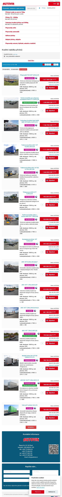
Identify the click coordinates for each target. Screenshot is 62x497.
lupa (50, 4)
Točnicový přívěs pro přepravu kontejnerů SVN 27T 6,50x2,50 (29, 98)
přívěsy (26, 494)
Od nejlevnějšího (14, 69)
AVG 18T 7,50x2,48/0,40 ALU (30, 308)
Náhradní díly (31, 8)
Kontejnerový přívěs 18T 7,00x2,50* (29, 240)
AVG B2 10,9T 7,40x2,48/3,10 (29, 380)
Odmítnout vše (51, 491)
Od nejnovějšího (6, 69)
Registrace (57, 1)
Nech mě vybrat (40, 487)
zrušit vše (15, 54)
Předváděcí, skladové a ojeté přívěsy (13, 8)
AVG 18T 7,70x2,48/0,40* (30, 285)
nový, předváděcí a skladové (13, 56)
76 (54, 64)
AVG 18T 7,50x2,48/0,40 (29, 331)
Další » (57, 64)
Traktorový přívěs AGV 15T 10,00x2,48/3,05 (29, 145)
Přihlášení (52, 1)
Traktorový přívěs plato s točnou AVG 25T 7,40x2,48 (29, 215)
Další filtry (31, 60)
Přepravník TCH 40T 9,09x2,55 (29, 75)
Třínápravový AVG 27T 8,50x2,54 (29, 193)
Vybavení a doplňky (54, 84)
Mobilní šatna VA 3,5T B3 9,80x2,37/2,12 (29, 356)
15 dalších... (31, 427)
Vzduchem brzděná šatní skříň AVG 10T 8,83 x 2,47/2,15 (29, 121)
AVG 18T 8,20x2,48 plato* (30, 262)
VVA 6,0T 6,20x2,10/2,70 (29, 405)
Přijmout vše (38, 491)
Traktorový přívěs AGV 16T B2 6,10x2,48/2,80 (29, 168)
